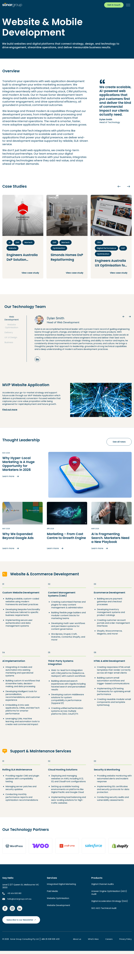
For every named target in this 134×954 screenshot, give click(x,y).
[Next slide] (128, 186)
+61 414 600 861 (14, 893)
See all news (119, 441)
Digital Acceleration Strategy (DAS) (109, 901)
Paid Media (52, 891)
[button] (128, 5)
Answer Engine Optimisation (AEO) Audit (109, 893)
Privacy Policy (125, 939)
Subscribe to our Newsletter (21, 920)
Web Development (11, 318)
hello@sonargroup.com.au (19, 899)
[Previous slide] (119, 186)
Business (8, 342)
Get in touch (113, 4)
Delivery (8, 332)
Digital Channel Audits (102, 884)
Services (52, 877)
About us (77, 939)
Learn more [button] (11, 476)
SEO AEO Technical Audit (104, 908)
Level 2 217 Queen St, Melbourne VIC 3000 (20, 886)
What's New (93, 939)
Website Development (58, 905)
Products (96, 877)
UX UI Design (10, 337)
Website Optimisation (11, 326)
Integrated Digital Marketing (61, 884)
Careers (109, 939)
